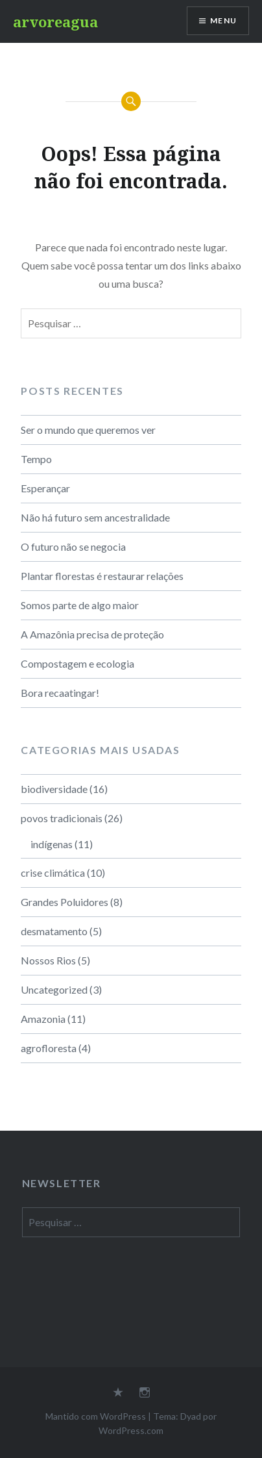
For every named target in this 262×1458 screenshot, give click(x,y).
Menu (223, 20)
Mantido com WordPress (95, 1416)
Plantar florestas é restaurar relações (102, 576)
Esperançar (45, 488)
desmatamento (54, 931)
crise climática (53, 872)
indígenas (51, 844)
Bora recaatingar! (60, 692)
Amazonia (43, 1018)
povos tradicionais (61, 818)
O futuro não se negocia (73, 546)
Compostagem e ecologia (77, 663)
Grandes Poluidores (64, 902)
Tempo (36, 459)
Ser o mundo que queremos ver (88, 429)
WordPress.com (131, 1430)
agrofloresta (49, 1048)
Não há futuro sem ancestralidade (95, 517)
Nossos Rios (48, 960)
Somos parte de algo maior (80, 605)
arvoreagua (55, 21)
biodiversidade (54, 789)
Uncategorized (54, 989)
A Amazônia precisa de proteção (92, 634)
